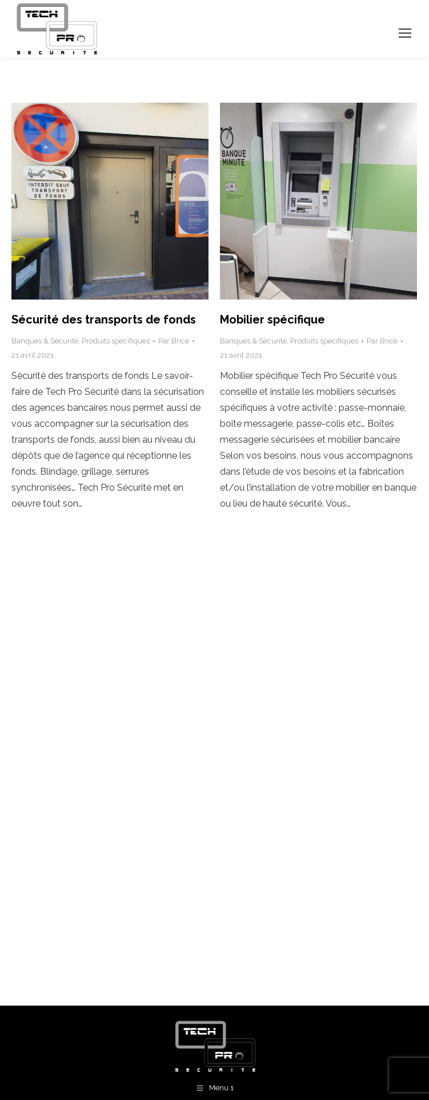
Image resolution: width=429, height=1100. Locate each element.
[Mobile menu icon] (405, 33)
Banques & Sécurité (44, 341)
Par (173, 341)
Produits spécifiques (116, 341)
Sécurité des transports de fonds (103, 319)
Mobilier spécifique (272, 319)
